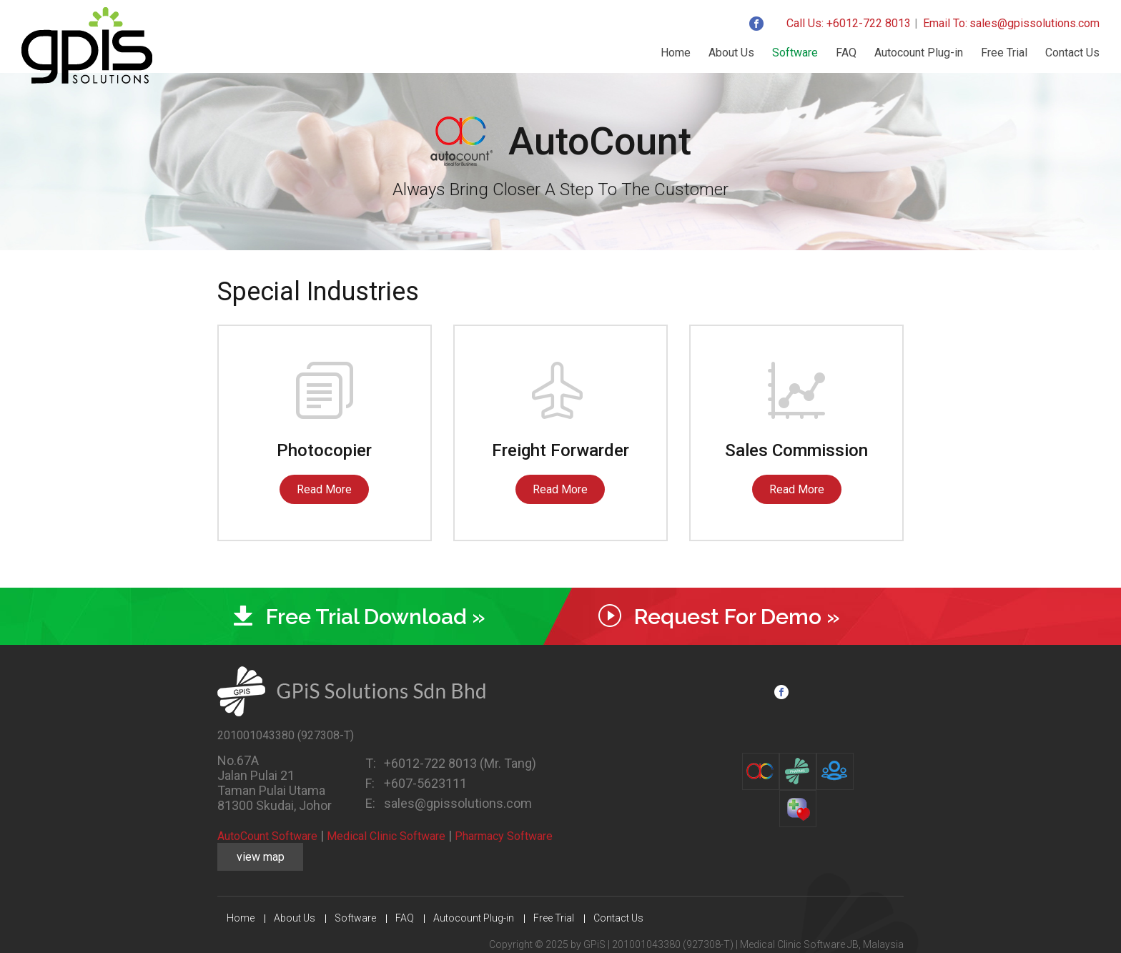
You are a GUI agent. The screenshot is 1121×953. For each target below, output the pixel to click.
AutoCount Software (267, 836)
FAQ (846, 52)
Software (795, 52)
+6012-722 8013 (432, 763)
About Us (731, 52)
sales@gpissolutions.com (1034, 23)
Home (676, 52)
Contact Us (1072, 52)
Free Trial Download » (375, 616)
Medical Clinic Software (386, 836)
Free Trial (1004, 52)
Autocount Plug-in (918, 52)
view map (261, 857)
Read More (324, 489)
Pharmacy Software (504, 836)
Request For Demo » (737, 616)
